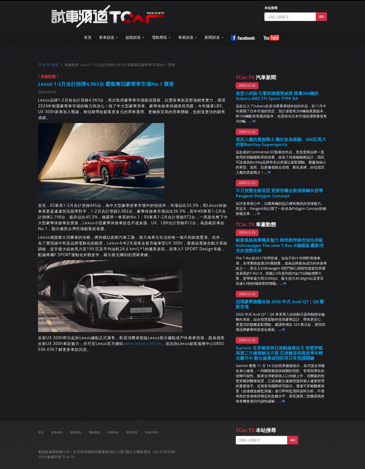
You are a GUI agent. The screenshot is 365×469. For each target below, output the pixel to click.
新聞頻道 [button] (214, 37)
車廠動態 (256, 224)
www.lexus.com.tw (142, 343)
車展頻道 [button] (187, 37)
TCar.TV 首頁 (48, 64)
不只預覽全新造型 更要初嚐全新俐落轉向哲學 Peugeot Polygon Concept (279, 193)
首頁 (88, 37)
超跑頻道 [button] (134, 37)
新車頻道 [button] (108, 37)
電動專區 (94, 432)
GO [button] (321, 16)
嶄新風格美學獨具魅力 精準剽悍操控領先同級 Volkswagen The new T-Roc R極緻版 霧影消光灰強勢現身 (279, 245)
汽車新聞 (256, 77)
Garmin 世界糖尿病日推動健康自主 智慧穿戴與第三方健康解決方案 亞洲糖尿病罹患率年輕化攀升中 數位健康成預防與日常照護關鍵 (279, 353)
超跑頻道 (75, 432)
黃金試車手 (152, 432)
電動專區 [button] (161, 37)
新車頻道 (56, 432)
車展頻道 (113, 432)
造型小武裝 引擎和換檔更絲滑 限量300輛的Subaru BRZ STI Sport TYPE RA (277, 95)
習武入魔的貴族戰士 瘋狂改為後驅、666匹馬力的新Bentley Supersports (281, 141)
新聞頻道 (131, 432)
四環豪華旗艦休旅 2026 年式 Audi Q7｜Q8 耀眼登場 (280, 304)
